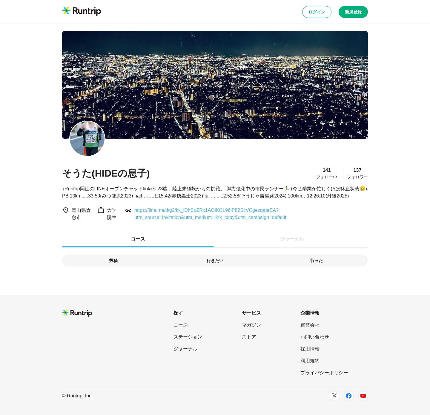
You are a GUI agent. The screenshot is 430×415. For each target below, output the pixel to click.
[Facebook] (349, 396)
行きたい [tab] (215, 260)
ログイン (316, 12)
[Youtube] (363, 396)
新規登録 (353, 12)
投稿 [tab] (113, 260)
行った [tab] (316, 260)
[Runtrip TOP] (81, 12)
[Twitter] (334, 396)
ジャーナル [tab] (292, 238)
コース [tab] (138, 238)
